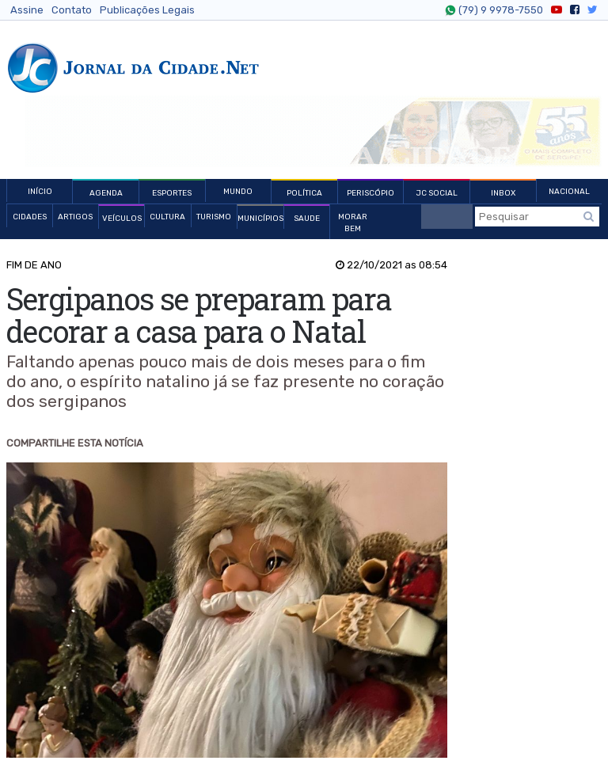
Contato (71, 10)
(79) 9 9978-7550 (498, 10)
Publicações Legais (147, 10)
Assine (27, 10)
